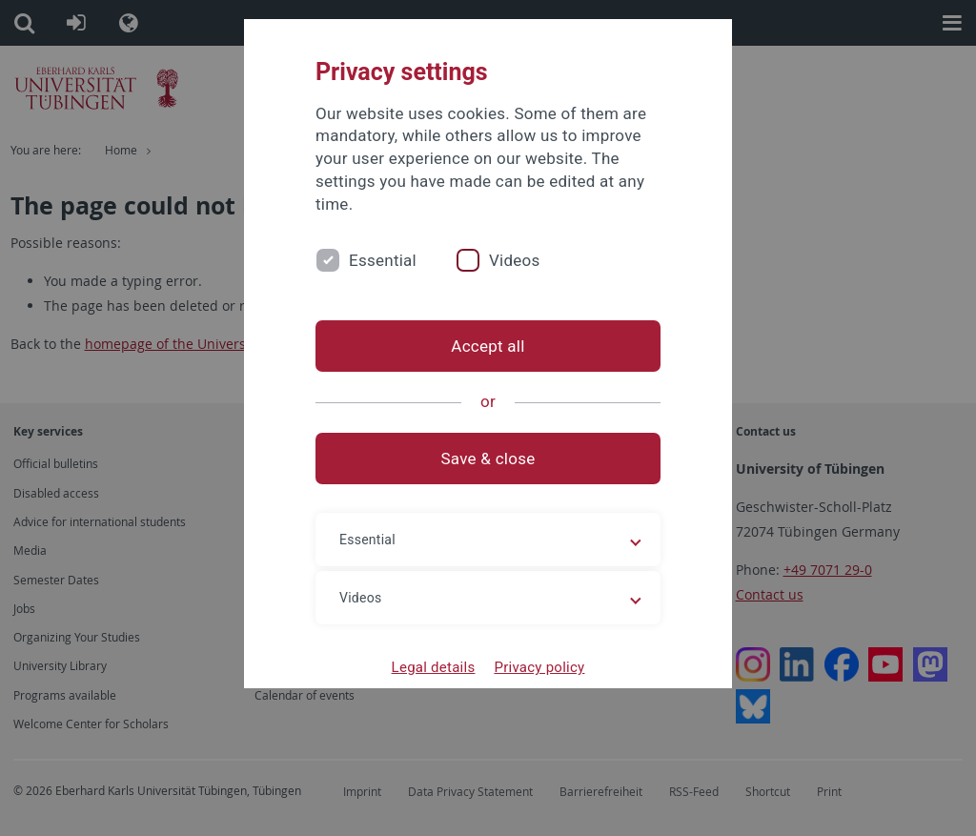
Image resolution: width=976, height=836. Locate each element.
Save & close (488, 458)
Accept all (487, 346)
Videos (514, 260)
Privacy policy (539, 667)
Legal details (434, 667)
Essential (383, 260)
